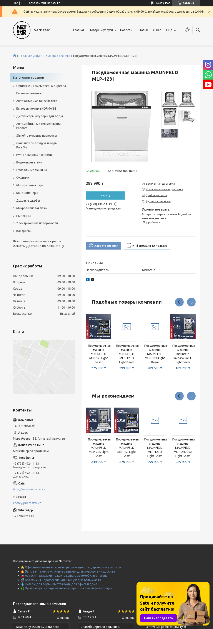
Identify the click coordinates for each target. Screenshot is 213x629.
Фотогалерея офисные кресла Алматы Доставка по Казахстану (38, 243)
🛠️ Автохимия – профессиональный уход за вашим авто (61, 580)
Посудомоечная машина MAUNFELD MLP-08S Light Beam (98, 448)
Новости (126, 30)
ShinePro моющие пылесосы (36, 135)
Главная (78, 30)
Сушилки (22, 177)
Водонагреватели (29, 162)
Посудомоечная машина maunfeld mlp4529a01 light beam (182, 354)
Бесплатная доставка (160, 183)
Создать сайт (37, 3)
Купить (105, 195)
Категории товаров (28, 77)
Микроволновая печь (31, 208)
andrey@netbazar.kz (27, 503)
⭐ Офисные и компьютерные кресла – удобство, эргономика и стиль (71, 567)
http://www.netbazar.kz (29, 489)
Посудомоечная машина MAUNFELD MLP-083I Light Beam (154, 354)
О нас (157, 30)
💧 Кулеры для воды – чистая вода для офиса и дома (59, 584)
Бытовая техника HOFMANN (36, 108)
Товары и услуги (101, 30)
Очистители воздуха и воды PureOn (36, 145)
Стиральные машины (31, 170)
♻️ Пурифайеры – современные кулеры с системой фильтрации (66, 588)
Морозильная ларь (29, 185)
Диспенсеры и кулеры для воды (39, 116)
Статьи (143, 30)
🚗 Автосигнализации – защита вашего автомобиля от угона (64, 575)
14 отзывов (163, 3)
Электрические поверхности (37, 223)
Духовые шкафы (28, 200)
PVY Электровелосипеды (34, 154)
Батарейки (24, 231)
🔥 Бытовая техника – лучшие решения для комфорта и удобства (68, 571)
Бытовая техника (58, 56)
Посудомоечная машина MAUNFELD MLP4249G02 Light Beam (182, 448)
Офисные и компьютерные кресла (41, 86)
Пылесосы (23, 216)
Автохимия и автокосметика (36, 101)
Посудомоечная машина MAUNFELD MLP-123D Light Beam (126, 354)
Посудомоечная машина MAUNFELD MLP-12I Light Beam (98, 354)
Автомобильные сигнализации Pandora (38, 126)
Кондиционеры (27, 193)
